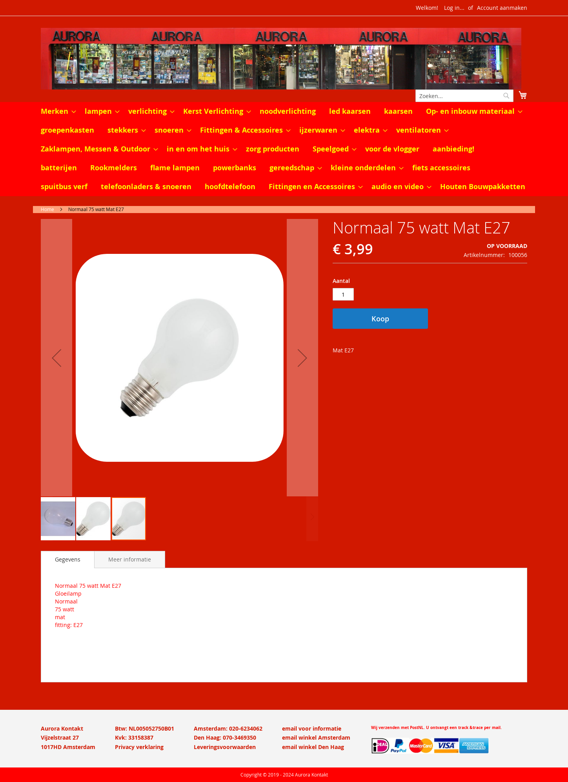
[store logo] (284, 58)
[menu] (284, 149)
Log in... (454, 7)
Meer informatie (129, 559)
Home (47, 209)
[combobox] (464, 95)
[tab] (68, 559)
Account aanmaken (502, 7)
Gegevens (67, 559)
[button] (56, 357)
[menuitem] (56, 111)
